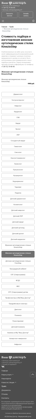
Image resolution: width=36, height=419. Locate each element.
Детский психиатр (18, 327)
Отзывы (4, 394)
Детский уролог (18, 234)
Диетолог (18, 309)
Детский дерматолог (18, 199)
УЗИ (18, 117)
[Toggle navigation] (3, 21)
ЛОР (18, 135)
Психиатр (18, 315)
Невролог (18, 106)
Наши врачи (6, 379)
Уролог (18, 129)
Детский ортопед (18, 228)
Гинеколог (18, 164)
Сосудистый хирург (18, 141)
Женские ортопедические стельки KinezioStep (18, 254)
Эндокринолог (18, 181)
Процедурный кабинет (18, 269)
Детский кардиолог (18, 239)
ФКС (18, 286)
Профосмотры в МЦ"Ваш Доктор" (18, 298)
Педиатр (18, 193)
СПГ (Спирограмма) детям (18, 292)
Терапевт (18, 187)
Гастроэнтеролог (18, 100)
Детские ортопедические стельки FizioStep (18, 262)
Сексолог (18, 152)
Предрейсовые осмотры (18, 304)
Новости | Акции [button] (8, 382)
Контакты (5, 398)
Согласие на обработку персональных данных (18, 413)
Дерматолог (18, 94)
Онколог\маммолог (18, 158)
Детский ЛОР (18, 216)
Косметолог (18, 204)
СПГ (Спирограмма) (18, 275)
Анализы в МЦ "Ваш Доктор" (18, 333)
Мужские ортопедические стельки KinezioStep (18, 246)
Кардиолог (18, 112)
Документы (6, 390)
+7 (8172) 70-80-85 (8, 8)
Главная (4, 27)
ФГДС (18, 280)
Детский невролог (18, 210)
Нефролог (18, 344)
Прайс (11, 27)
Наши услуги (6, 375)
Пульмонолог (18, 170)
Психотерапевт (18, 321)
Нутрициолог (18, 175)
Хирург (18, 123)
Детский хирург (18, 222)
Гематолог (18, 146)
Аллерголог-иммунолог (18, 338)
